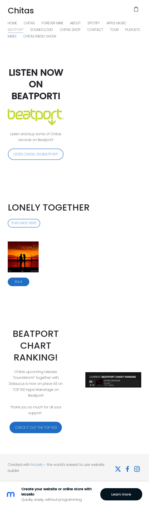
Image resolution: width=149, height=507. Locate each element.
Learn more (121, 494)
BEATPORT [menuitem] (15, 29)
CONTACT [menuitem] (95, 29)
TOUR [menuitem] (114, 29)
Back (18, 281)
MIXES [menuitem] (12, 36)
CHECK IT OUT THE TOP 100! (36, 427)
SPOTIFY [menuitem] (93, 23)
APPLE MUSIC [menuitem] (116, 23)
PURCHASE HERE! (23, 223)
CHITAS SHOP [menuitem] (70, 29)
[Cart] (136, 9)
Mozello (37, 464)
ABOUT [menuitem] (75, 23)
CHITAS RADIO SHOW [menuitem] (39, 36)
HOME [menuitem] (12, 23)
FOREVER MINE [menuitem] (52, 23)
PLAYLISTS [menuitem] (132, 29)
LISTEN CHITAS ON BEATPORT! (35, 154)
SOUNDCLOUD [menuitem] (41, 29)
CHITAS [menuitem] (29, 23)
